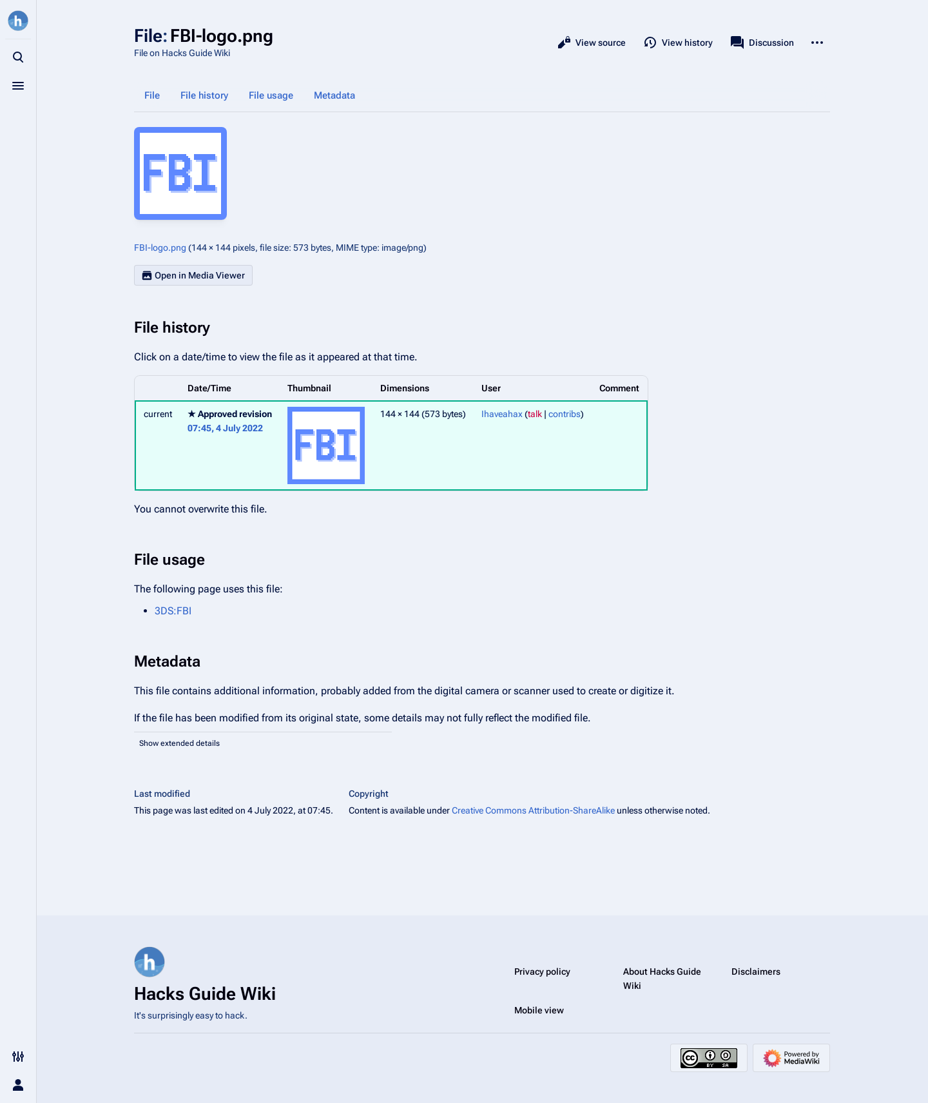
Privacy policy (542, 971)
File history (204, 95)
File (152, 95)
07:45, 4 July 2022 (225, 428)
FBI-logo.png (160, 247)
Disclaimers (755, 971)
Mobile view (539, 1010)
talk (535, 414)
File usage (271, 95)
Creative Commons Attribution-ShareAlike (533, 810)
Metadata (334, 95)
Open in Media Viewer (193, 275)
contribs (564, 414)
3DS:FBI (173, 611)
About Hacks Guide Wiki (662, 978)
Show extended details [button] (179, 743)
